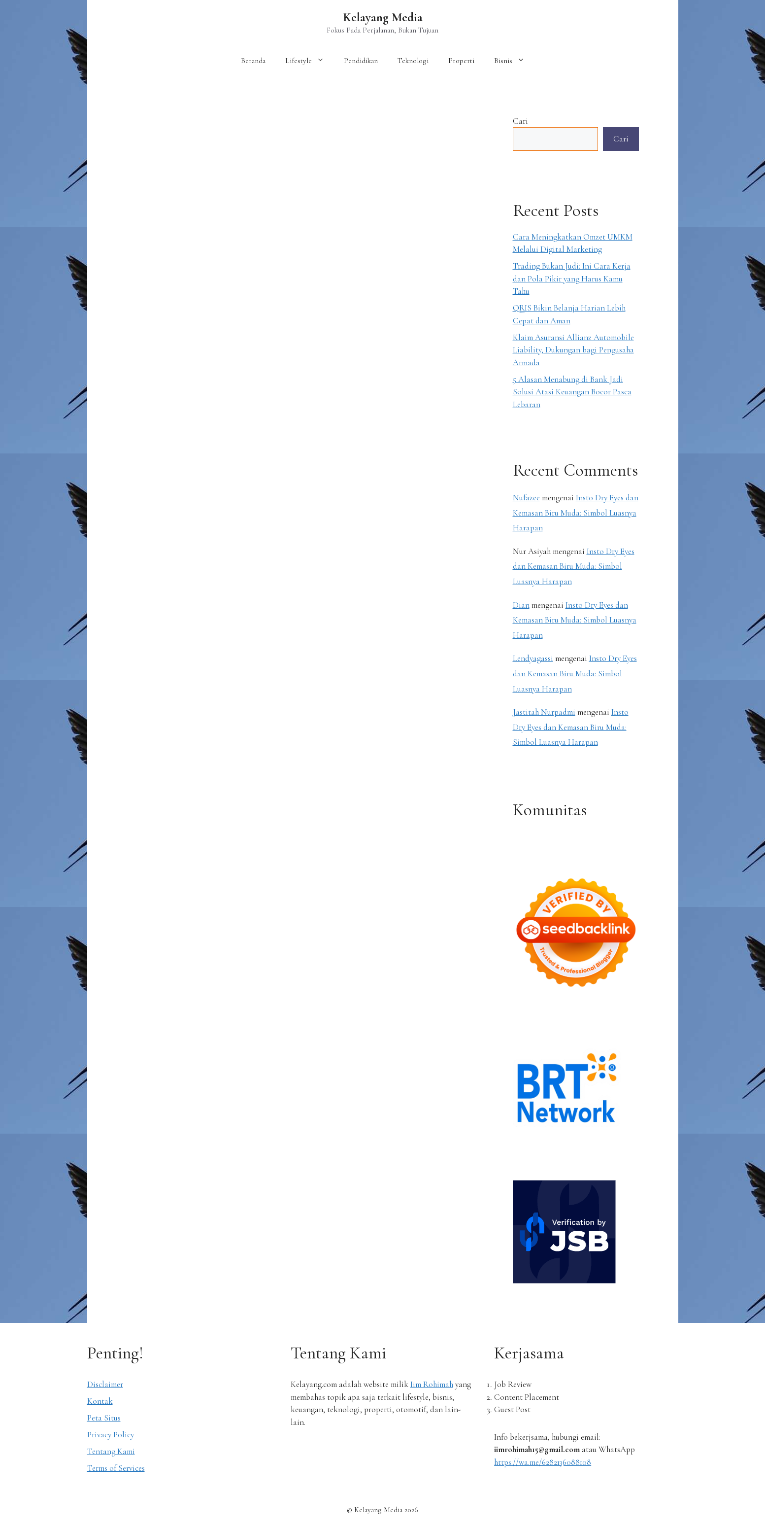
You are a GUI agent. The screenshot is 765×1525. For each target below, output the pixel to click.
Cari (520, 121)
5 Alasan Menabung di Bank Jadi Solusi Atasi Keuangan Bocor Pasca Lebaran (572, 392)
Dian (521, 605)
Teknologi (413, 60)
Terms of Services (116, 1468)
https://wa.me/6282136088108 (542, 1462)
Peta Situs (104, 1418)
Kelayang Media (383, 17)
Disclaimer (105, 1384)
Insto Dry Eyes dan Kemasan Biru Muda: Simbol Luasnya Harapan (575, 512)
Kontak (100, 1401)
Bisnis (514, 60)
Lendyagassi (533, 658)
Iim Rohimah (431, 1384)
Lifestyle (309, 60)
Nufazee (526, 497)
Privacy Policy (110, 1434)
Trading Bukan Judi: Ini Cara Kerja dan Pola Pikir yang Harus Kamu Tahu (572, 278)
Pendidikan (361, 60)
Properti (461, 60)
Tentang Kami (111, 1451)
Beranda (253, 60)
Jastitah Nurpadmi (544, 712)
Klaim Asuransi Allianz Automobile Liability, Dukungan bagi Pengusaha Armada (573, 350)
